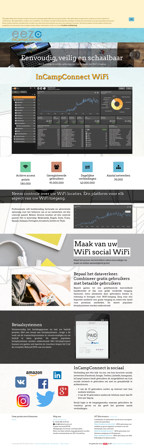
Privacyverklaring (42, 443)
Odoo (105, 443)
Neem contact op (59, 419)
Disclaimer (54, 443)
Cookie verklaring (69, 25)
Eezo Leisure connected (104, 424)
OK (131, 19)
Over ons (113, 416)
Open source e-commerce (122, 443)
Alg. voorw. (64, 443)
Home (14, 419)
